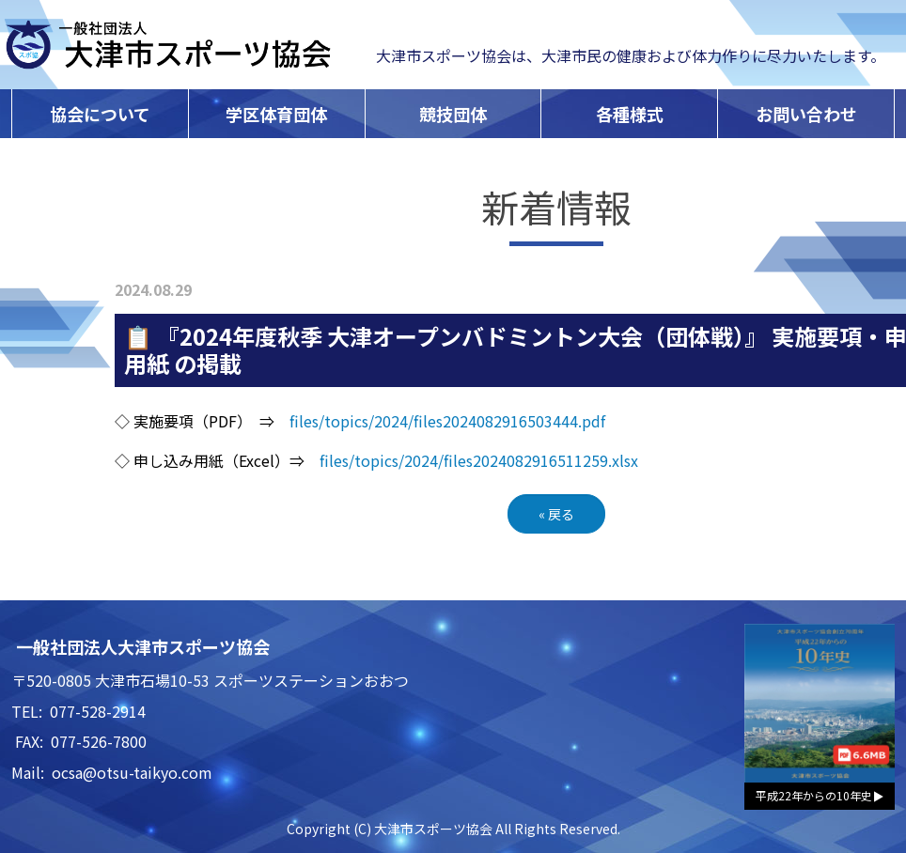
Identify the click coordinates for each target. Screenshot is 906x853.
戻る (556, 513)
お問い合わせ (806, 113)
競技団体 (453, 113)
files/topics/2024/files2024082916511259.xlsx (479, 460)
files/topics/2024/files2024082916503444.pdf (447, 421)
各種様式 (630, 113)
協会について (100, 113)
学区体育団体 (276, 113)
